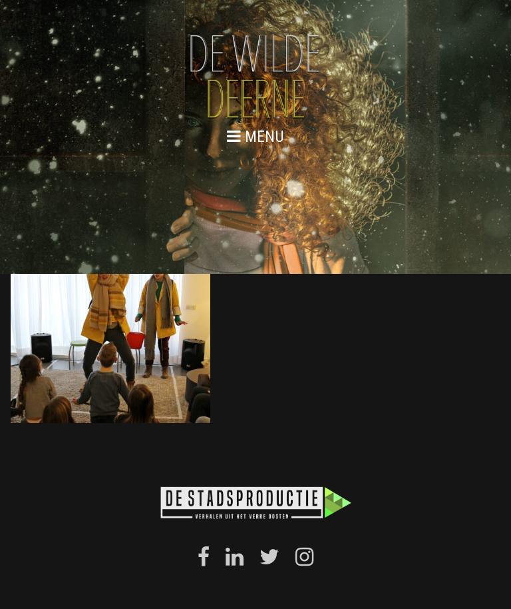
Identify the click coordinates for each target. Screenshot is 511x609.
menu (255, 136)
